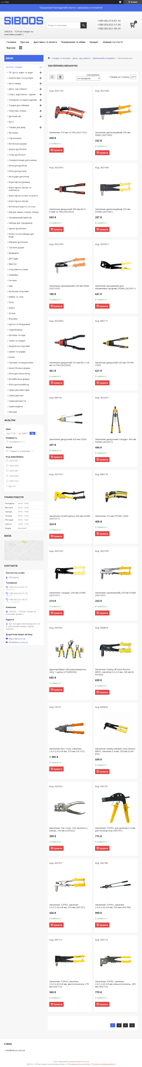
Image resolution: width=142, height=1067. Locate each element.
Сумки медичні (16, 406)
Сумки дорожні (16, 395)
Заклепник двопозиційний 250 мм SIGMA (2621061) (112, 210)
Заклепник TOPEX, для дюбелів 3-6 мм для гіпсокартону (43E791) (115, 829)
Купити (58, 150)
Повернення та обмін (73, 42)
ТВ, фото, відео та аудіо (21, 72)
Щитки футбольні (17, 228)
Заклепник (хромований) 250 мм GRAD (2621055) (69, 287)
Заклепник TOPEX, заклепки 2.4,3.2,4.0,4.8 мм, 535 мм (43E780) (113, 906)
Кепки (11, 357)
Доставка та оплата (45, 42)
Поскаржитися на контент (79, 1064)
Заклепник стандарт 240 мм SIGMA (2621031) (67, 594)
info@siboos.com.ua (18, 642)
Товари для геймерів (19, 105)
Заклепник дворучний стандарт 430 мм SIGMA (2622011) (115, 440)
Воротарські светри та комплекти (20, 188)
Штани (12, 313)
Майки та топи (16, 296)
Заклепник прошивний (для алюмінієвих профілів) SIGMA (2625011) (115, 287)
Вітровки (13, 318)
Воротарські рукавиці (19, 182)
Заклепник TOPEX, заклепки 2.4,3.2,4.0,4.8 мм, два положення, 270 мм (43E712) (69, 984)
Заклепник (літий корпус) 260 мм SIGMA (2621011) (69, 517)
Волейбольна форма (19, 379)
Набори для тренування (20, 223)
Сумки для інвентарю (19, 390)
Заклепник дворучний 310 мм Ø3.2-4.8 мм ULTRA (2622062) (69, 363)
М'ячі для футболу (18, 165)
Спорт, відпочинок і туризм (22, 94)
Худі (10, 285)
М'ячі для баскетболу (19, 373)
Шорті (12, 307)
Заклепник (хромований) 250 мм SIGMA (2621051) (115, 594)
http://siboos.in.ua (17, 638)
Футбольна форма (18, 143)
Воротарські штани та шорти (23, 195)
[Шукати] (83, 25)
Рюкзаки (13, 412)
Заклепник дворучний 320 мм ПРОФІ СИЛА (114, 363)
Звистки (13, 264)
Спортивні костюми (18, 269)
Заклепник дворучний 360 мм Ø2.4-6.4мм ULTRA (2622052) (67, 210)
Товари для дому (17, 127)
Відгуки (11, 47)
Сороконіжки (15, 138)
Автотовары (15, 83)
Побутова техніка (17, 110)
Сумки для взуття (17, 401)
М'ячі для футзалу (18, 171)
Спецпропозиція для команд (22, 160)
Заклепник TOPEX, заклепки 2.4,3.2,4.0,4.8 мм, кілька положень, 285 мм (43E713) (115, 984)
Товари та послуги (61, 58)
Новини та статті (113, 42)
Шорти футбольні (17, 149)
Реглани (13, 280)
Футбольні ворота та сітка (22, 206)
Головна (11, 42)
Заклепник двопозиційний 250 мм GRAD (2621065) (112, 133)
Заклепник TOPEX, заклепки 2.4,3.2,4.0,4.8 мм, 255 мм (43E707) (67, 906)
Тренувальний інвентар (20, 217)
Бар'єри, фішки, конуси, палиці (23, 212)
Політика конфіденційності (103, 1064)
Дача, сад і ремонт (81, 58)
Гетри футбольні (17, 154)
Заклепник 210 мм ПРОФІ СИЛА (111, 516)
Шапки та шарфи (17, 351)
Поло (11, 302)
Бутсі (11, 121)
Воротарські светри (18, 201)
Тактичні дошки (16, 247)
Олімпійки (13, 275)
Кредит (94, 42)
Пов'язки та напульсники (21, 362)
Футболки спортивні (19, 291)
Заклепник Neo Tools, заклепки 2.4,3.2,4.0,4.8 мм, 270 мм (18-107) (67, 750)
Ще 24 (12, 486)
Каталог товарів (14, 67)
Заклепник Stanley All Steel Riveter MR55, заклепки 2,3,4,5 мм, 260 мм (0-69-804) (114, 672)
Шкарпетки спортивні (19, 346)
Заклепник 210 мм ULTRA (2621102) (68, 132)
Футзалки (13, 132)
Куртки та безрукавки (19, 324)
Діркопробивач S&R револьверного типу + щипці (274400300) (67, 670)
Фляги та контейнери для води (21, 235)
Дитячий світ (15, 116)
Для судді (13, 258)
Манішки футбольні (18, 242)
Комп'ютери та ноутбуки (21, 78)
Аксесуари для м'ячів (19, 176)
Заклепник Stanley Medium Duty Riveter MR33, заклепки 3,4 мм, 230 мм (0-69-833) (115, 751)
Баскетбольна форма (19, 368)
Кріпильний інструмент (104, 58)
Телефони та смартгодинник (23, 99)
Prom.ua (85, 1061)
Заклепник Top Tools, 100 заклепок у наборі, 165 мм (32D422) (68, 829)
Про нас (24, 42)
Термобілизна (15, 329)
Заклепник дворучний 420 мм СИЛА (67, 439)
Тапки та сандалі (17, 340)
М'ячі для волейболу (19, 384)
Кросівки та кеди (17, 335)
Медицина (14, 253)
